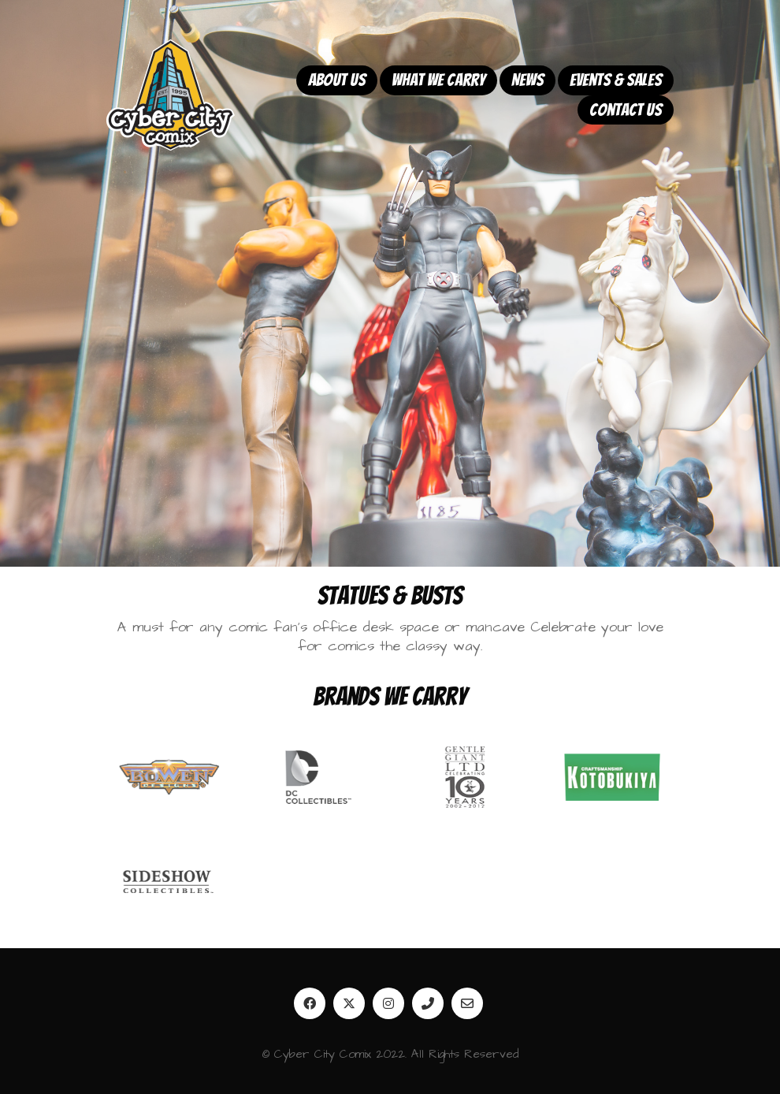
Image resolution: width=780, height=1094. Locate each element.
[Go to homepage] (170, 95)
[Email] (467, 1003)
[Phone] (428, 1003)
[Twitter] (349, 1003)
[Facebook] (309, 1003)
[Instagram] (388, 1003)
